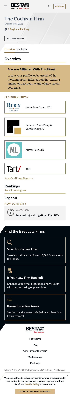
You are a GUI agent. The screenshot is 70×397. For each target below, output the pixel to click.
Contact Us (35, 338)
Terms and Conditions (42, 370)
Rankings (35, 363)
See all (15, 190)
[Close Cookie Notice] (65, 376)
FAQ (35, 344)
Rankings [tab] (22, 49)
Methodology (35, 357)
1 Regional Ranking (18, 29)
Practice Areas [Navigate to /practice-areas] (35, 307)
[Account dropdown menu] (59, 6)
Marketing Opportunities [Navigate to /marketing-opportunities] (35, 279)
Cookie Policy (24, 370)
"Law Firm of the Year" (35, 350)
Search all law (18, 178)
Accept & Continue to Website (35, 391)
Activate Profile (15, 38)
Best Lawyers (60, 370)
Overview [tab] (9, 49)
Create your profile (20, 75)
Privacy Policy (10, 370)
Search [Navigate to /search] (35, 250)
